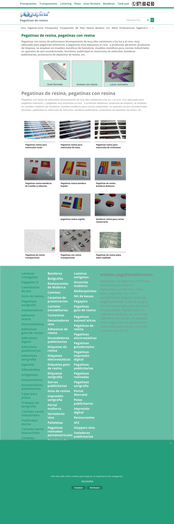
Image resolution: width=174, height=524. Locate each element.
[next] (153, 28)
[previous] (150, 28)
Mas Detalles (87, 481)
